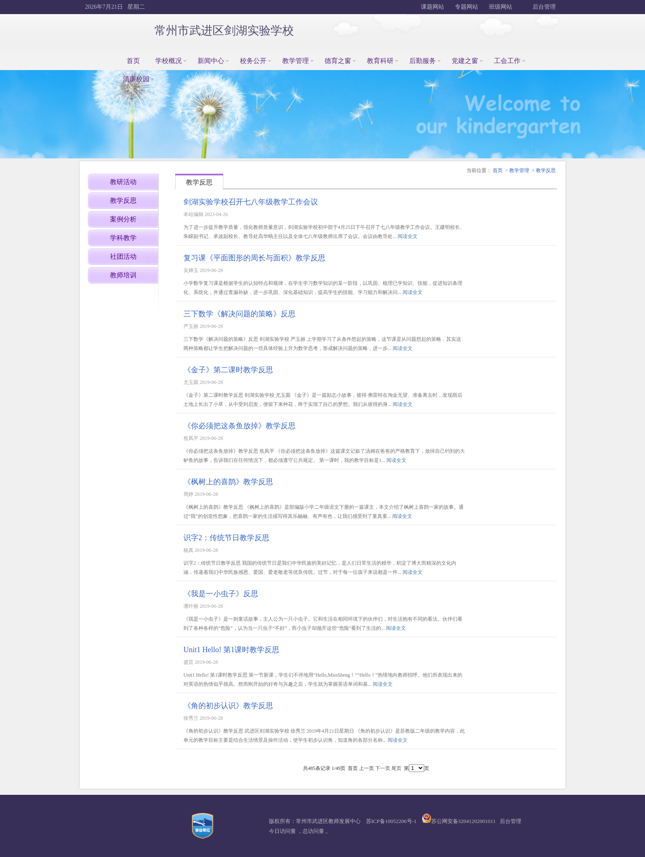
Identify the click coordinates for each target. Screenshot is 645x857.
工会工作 (507, 60)
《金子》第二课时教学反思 (228, 370)
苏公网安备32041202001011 (463, 821)
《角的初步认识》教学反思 (228, 706)
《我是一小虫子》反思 (220, 594)
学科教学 (123, 237)
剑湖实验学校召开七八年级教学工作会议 (250, 202)
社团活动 (123, 256)
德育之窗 (338, 60)
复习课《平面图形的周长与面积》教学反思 (254, 258)
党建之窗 (465, 60)
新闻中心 (211, 60)
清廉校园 (136, 79)
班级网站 (500, 7)
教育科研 (380, 60)
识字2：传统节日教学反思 (226, 538)
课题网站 (432, 7)
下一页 (382, 768)
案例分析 (123, 219)
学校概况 (168, 60)
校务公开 (253, 60)
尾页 (396, 768)
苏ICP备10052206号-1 (391, 821)
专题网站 (466, 7)
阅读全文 (408, 236)
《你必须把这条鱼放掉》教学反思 (239, 426)
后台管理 (543, 7)
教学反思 (546, 170)
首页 (133, 60)
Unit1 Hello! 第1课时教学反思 (231, 650)
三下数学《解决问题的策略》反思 (239, 314)
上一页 (366, 768)
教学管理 (295, 60)
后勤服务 (422, 60)
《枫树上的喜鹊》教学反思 (228, 482)
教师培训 (123, 275)
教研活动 (123, 181)
